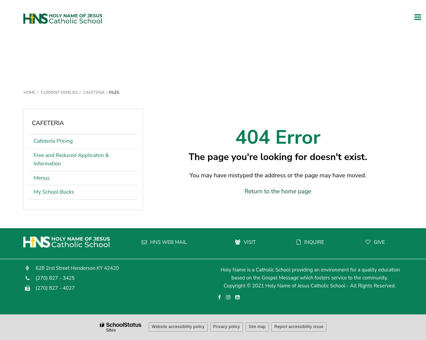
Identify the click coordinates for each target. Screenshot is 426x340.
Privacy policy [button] (226, 326)
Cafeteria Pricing (53, 141)
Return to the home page (278, 191)
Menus (42, 178)
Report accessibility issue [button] (298, 326)
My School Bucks (54, 192)
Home (30, 92)
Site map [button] (257, 326)
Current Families (59, 92)
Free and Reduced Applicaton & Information (71, 160)
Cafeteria (94, 92)
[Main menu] (417, 16)
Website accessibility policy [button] (178, 326)
